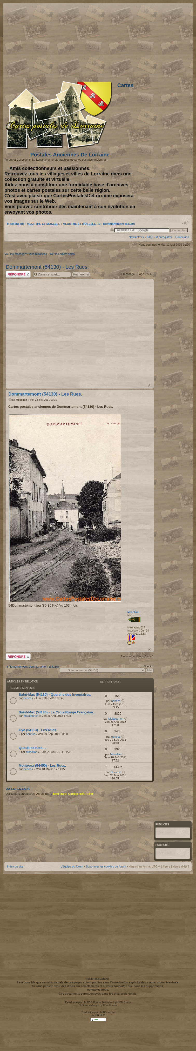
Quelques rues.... (32, 748)
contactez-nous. (98, 989)
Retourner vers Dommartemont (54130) (34, 666)
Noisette (116, 772)
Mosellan (21, 399)
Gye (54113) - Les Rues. (38, 730)
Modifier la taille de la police (185, 223)
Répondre (18, 274)
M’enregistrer (164, 237)
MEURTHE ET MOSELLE (43, 223)
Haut (149, 385)
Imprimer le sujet (112, 229)
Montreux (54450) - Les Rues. (42, 765)
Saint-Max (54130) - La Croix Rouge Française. (56, 712)
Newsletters (136, 237)
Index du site (15, 223)
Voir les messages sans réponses (25, 253)
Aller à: (147, 666)
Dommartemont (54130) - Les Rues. (47, 267)
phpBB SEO (98, 1015)
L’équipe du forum (71, 866)
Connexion (182, 237)
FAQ (149, 237)
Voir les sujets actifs (62, 253)
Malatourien (31, 715)
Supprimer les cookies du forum (106, 866)
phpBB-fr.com (107, 1012)
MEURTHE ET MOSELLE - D (81, 223)
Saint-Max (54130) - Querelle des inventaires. (55, 695)
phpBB (87, 1002)
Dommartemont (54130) (119, 223)
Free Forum (110, 1005)
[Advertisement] (57, 331)
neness (28, 698)
